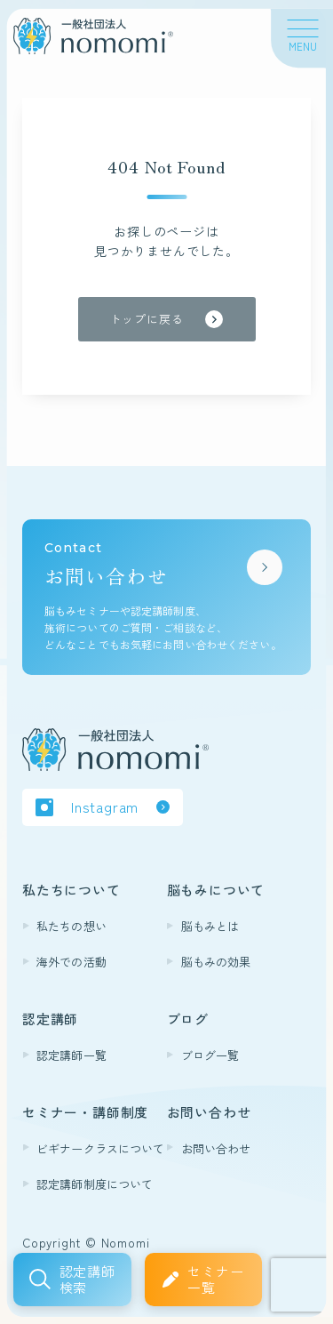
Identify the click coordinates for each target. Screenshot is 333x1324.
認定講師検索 (87, 1279)
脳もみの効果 (216, 961)
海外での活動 (71, 961)
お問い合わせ (216, 1148)
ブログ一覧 (210, 1055)
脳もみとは (210, 926)
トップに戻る (147, 318)
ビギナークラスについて (100, 1148)
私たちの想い (71, 926)
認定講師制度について (94, 1184)
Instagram (105, 806)
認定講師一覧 (71, 1055)
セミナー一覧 (215, 1279)
